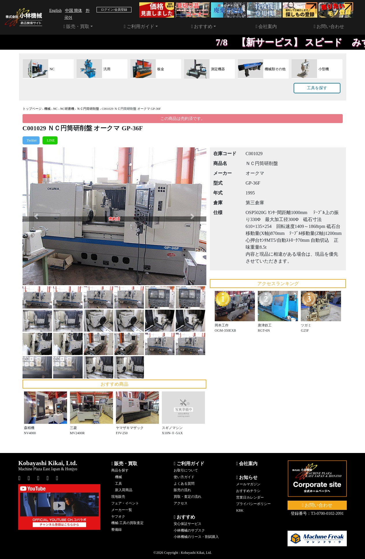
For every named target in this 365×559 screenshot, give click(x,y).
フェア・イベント (125, 503)
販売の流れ (182, 490)
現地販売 (118, 497)
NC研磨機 (67, 108)
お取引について (186, 470)
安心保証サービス (187, 524)
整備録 (116, 530)
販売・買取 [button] (77, 26)
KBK (239, 510)
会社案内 (266, 26)
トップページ (32, 108)
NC (55, 108)
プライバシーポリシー (253, 504)
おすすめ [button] (202, 26)
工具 (118, 484)
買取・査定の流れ (187, 497)
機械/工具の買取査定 (127, 523)
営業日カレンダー (250, 497)
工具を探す (317, 88)
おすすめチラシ (248, 491)
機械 (47, 108)
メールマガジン (248, 484)
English (55, 10)
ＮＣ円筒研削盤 (88, 108)
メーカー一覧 (121, 510)
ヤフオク (118, 517)
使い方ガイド (184, 477)
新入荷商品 (123, 490)
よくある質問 (184, 484)
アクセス (181, 503)
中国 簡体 (73, 10)
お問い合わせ (329, 26)
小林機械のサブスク (189, 530)
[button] (36, 216)
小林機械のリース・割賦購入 (196, 537)
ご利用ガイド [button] (139, 26)
